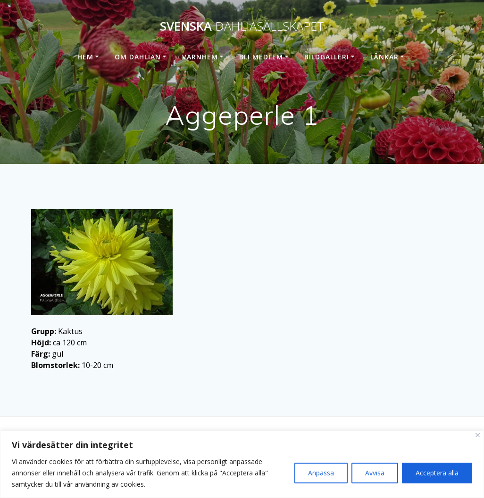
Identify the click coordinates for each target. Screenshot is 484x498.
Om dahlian (138, 56)
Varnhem (200, 56)
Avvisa (374, 472)
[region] (242, 464)
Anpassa (321, 472)
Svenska (242, 26)
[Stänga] (478, 435)
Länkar (384, 56)
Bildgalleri (326, 56)
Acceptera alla (437, 472)
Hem (85, 56)
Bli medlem (261, 56)
